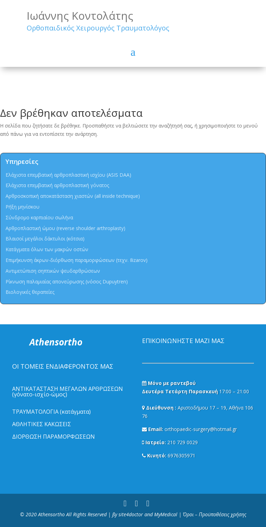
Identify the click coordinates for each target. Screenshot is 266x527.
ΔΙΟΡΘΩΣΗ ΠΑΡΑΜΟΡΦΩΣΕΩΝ (53, 436)
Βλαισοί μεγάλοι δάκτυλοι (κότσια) (45, 238)
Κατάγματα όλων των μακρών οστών (47, 249)
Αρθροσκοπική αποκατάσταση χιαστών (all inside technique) (73, 196)
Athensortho (52, 514)
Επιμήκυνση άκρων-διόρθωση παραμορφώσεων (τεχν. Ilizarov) (77, 260)
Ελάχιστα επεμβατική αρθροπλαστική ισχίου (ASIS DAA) (68, 175)
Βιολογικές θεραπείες (30, 292)
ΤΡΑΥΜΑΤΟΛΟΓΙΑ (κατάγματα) (51, 411)
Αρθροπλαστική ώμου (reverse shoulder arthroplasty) (65, 228)
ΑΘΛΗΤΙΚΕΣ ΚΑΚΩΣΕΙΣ (41, 424)
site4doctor (130, 514)
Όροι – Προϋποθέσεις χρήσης (214, 514)
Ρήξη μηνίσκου (22, 206)
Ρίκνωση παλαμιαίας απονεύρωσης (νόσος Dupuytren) (67, 281)
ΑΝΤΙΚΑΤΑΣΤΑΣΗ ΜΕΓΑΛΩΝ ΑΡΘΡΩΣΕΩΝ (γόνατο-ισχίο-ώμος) (67, 391)
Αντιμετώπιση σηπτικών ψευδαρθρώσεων (53, 270)
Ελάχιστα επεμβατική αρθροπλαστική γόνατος (57, 185)
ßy (114, 514)
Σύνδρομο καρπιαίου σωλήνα (39, 217)
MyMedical (165, 514)
